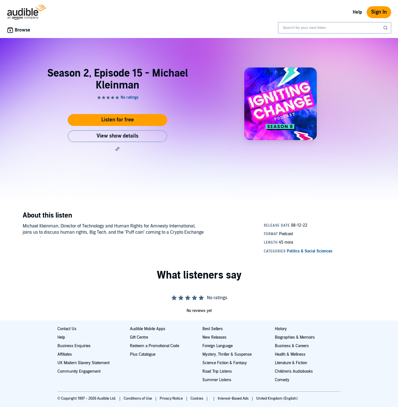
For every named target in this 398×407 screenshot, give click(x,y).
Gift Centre (139, 337)
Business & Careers (292, 345)
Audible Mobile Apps (147, 328)
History (281, 328)
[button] (117, 149)
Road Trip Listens (217, 371)
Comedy (282, 380)
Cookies (197, 398)
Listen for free (117, 120)
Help (357, 12)
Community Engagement (78, 371)
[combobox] (334, 27)
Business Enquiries (74, 345)
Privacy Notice (172, 398)
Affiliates (64, 354)
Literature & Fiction (291, 362)
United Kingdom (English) (277, 398)
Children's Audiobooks (294, 371)
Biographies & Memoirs (295, 337)
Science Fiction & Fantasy (224, 362)
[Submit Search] (386, 27)
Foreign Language (217, 345)
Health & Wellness (290, 354)
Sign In (379, 12)
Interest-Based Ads (233, 398)
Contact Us (66, 328)
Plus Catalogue (142, 354)
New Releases (214, 337)
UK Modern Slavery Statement (83, 362)
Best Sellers (212, 328)
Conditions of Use (138, 398)
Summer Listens (216, 380)
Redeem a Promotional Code (154, 345)
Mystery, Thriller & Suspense (227, 354)
